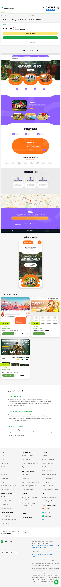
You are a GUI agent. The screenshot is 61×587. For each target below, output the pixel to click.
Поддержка (4, 478)
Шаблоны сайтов (27, 459)
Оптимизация (26, 478)
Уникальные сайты (27, 456)
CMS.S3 (3, 467)
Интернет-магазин (7, 508)
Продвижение (26, 474)
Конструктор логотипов (49, 474)
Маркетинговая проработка (30, 482)
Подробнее (21, 334)
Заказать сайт (50, 9)
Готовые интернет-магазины (30, 463)
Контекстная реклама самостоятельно (28, 504)
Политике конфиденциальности (42, 545)
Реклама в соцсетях (28, 509)
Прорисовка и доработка (50, 489)
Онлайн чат (45, 467)
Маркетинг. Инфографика (50, 497)
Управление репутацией (29, 486)
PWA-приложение (47, 478)
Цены (2, 456)
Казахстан (46, 512)
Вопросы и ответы (6, 482)
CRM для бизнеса (47, 463)
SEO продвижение (28, 471)
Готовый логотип (47, 486)
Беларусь (46, 509)
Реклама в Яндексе (48, 459)
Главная (44, 456)
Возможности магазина (8, 485)
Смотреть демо (30, 33)
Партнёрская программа (8, 519)
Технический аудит (27, 489)
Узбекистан (47, 516)
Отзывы (3, 470)
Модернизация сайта (28, 467)
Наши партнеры (6, 516)
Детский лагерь (6, 328)
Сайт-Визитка (5, 497)
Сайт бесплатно (6, 523)
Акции (24, 513)
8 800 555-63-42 (49, 8)
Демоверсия (8, 334)
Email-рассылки (47, 470)
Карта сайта (35, 557)
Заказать (30, 38)
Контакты (4, 474)
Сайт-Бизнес (5, 504)
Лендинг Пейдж (6, 500)
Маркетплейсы (27, 517)
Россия (45, 520)
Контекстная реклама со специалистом (29, 498)
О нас (2, 459)
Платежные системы (7, 489)
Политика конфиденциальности (42, 554)
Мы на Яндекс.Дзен (48, 501)
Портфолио (4, 463)
